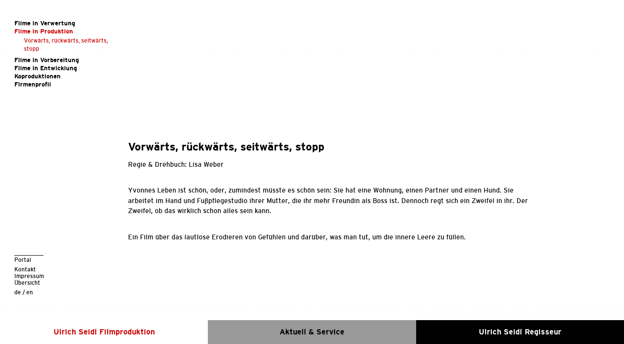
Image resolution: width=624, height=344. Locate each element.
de (17, 292)
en (29, 292)
